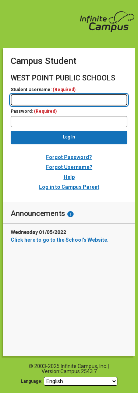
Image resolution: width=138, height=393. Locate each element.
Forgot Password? (69, 157)
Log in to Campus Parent (69, 187)
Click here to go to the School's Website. (60, 240)
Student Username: (43, 89)
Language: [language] (31, 381)
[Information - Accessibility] (70, 214)
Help (69, 177)
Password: (34, 111)
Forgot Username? (69, 167)
